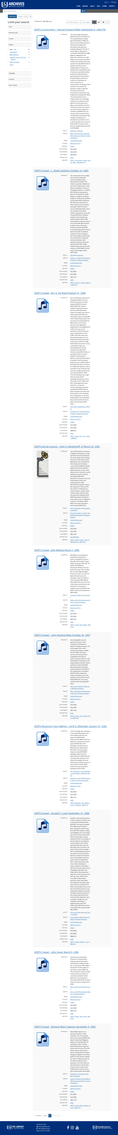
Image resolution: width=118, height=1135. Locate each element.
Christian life (79, 255)
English (106, 2)
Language (12, 73)
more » (12, 65)
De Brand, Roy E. (75, 411)
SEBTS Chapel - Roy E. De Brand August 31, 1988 (60, 293)
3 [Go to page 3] (55, 1115)
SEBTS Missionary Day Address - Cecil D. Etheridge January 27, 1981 (70, 726)
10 (85, 22)
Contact (112, 6)
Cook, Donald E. (74, 917)
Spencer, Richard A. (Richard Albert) (80, 1079)
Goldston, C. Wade (75, 258)
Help (98, 6)
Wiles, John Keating (76, 691)
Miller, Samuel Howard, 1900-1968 (79, 134)
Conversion (73, 595)
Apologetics (73, 131)
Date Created (13, 85)
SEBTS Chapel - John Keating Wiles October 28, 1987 (62, 635)
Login (113, 2)
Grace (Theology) (79, 686)
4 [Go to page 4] (58, 1115)
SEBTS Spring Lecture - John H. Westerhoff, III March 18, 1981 (67, 446)
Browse (85, 6)
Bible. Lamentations (79, 407)
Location (11, 79)
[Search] (42, 11)
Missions (78, 773)
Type (10, 27)
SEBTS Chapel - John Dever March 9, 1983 (56, 952)
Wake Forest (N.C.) (75, 143)
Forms (104, 6)
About (92, 6)
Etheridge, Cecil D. (75, 778)
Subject (11, 45)
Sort (72, 22)
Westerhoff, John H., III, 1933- (78, 513)
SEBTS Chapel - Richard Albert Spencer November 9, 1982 (65, 1026)
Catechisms (77, 508)
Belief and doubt (79, 688)
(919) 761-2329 (41, 1124)
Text (71, 537)
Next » (50, 21)
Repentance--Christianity (77, 1074)
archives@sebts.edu (76, 141)
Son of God (73, 912)
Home (78, 6)
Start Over (12, 16)
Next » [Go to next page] (45, 1115)
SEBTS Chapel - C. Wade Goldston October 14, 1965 (61, 170)
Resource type (13, 33)
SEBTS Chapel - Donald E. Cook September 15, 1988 (61, 813)
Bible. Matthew (14, 55)
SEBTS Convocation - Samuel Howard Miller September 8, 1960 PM (70, 29)
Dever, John (73, 992)
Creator (11, 39)
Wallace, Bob (74, 600)
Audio (71, 157)
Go (83, 11)
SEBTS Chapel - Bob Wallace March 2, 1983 (56, 550)
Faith (81, 131)
